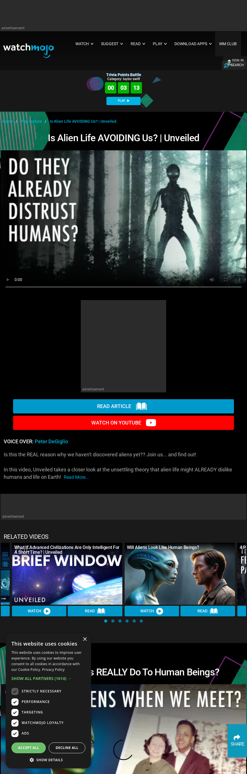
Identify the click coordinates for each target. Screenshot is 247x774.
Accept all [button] (28, 747)
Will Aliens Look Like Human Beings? (163, 547)
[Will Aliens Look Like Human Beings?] (180, 574)
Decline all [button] (67, 747)
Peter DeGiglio (51, 441)
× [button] (85, 639)
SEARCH (237, 65)
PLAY (123, 101)
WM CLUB (228, 43)
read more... (76, 477)
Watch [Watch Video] (39, 611)
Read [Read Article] (95, 611)
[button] (105, 621)
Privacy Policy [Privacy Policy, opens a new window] (53, 669)
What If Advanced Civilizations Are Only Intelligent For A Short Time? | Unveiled (67, 550)
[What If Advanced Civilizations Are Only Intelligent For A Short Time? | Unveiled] (67, 574)
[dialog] (48, 700)
